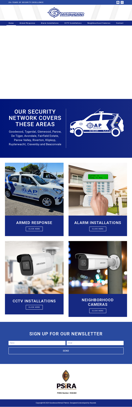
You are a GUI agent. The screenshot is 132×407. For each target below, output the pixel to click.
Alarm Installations (50, 23)
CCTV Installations (73, 23)
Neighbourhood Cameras (98, 23)
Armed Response (27, 23)
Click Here (34, 229)
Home (11, 23)
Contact (119, 23)
